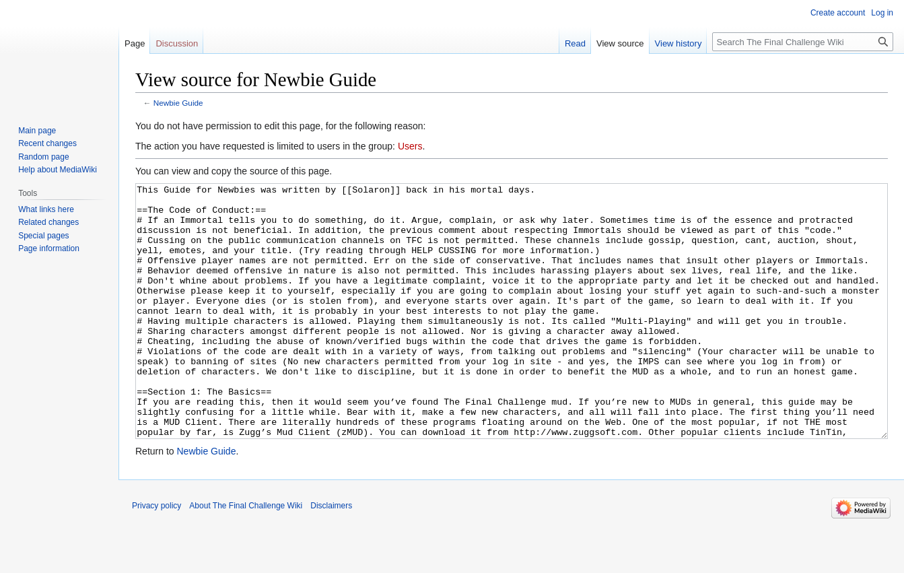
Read (575, 43)
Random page (43, 157)
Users (410, 146)
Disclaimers (331, 556)
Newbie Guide (178, 102)
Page (135, 43)
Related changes (48, 222)
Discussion (176, 43)
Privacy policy (156, 556)
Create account (837, 13)
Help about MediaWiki (57, 169)
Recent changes (47, 143)
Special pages (43, 235)
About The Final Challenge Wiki (245, 556)
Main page (37, 130)
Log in (882, 13)
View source (620, 43)
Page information (48, 248)
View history (678, 43)
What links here (46, 209)
